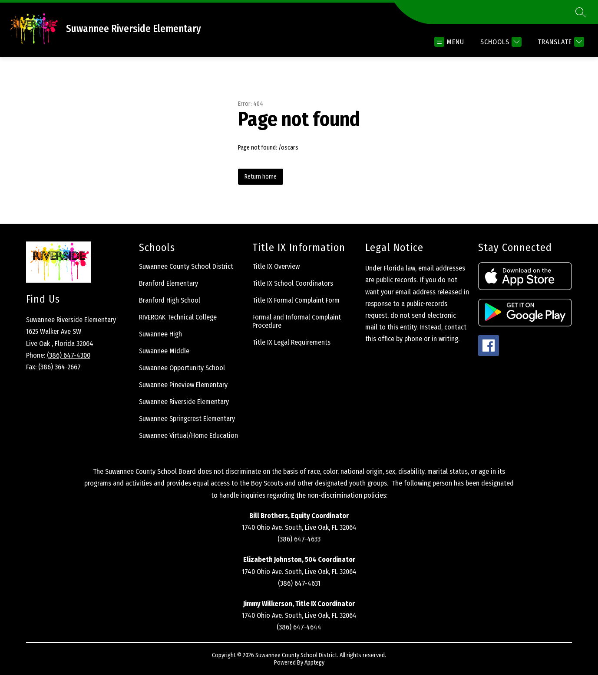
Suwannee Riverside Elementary (184, 402)
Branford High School (169, 300)
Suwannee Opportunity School (182, 368)
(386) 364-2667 (59, 367)
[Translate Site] (559, 41)
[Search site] (580, 12)
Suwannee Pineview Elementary (183, 385)
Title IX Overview (276, 266)
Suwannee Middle (164, 351)
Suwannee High (160, 334)
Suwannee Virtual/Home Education (188, 435)
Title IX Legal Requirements (291, 342)
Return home (260, 176)
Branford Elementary (168, 283)
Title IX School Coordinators (292, 283)
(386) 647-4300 (68, 355)
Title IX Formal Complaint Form (296, 300)
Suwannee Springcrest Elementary (187, 418)
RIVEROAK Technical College (178, 317)
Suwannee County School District (186, 266)
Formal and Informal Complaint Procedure (296, 321)
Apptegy (314, 662)
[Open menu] (449, 41)
